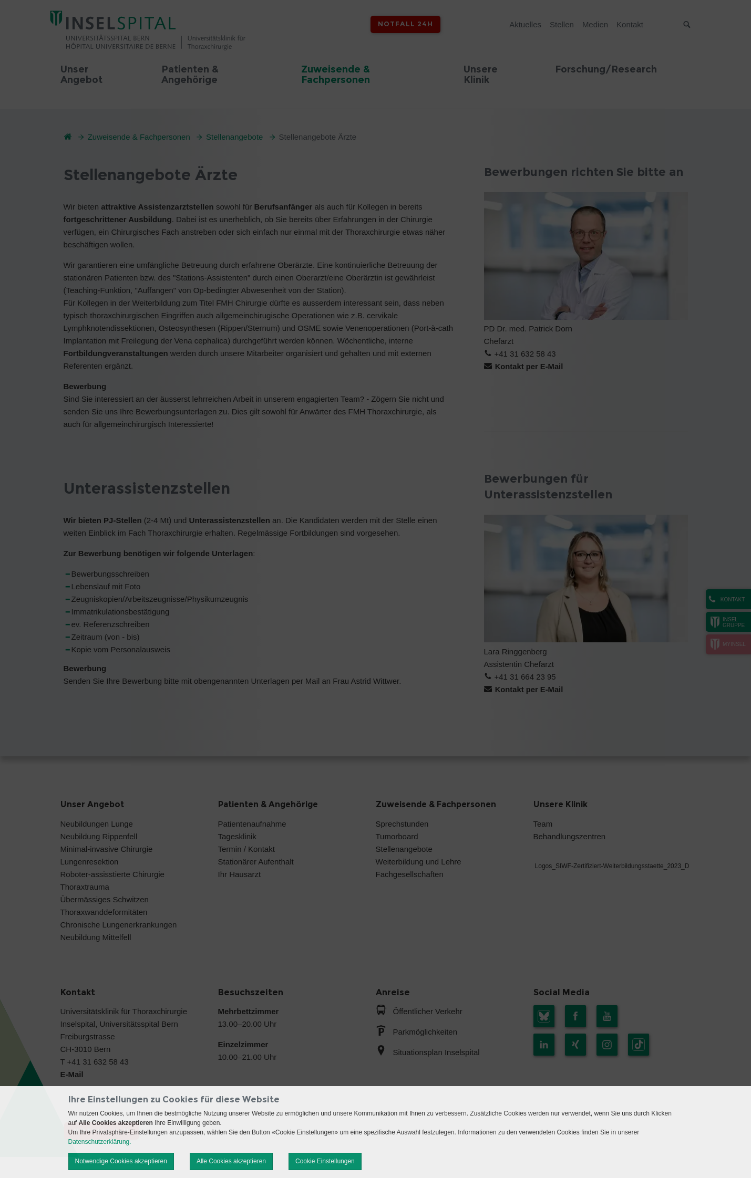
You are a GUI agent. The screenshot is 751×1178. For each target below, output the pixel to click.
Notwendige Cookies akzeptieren (121, 1161)
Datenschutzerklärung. (99, 1141)
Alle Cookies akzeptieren (231, 1161)
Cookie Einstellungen (325, 1161)
